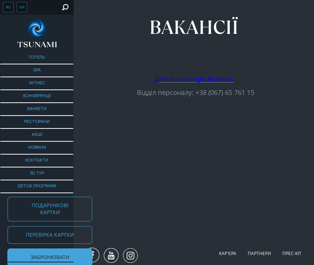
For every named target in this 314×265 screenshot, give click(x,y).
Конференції (37, 96)
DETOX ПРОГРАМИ (37, 186)
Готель (37, 57)
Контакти (36, 160)
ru (8, 7)
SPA (37, 70)
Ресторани (37, 122)
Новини (37, 147)
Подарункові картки (50, 209)
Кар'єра (227, 253)
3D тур (37, 173)
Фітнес (37, 83)
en (22, 7)
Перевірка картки (50, 234)
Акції (37, 134)
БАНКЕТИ (36, 109)
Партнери (259, 253)
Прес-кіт (291, 253)
